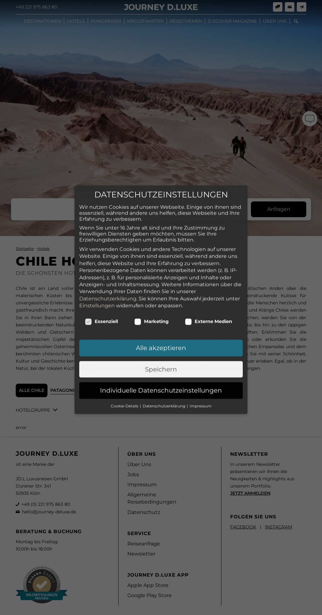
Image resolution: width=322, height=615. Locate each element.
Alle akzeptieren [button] (161, 310)
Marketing (151, 284)
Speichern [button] (161, 332)
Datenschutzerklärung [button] (164, 368)
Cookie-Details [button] (125, 368)
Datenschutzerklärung (107, 261)
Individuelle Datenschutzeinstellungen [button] (161, 353)
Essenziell (101, 284)
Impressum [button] (201, 368)
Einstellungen (97, 268)
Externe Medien (208, 284)
